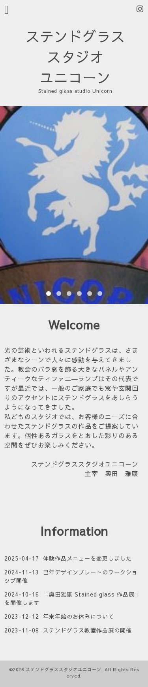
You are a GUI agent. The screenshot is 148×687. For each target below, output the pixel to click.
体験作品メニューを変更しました (87, 558)
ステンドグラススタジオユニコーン (63, 669)
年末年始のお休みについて (78, 616)
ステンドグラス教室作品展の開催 (87, 630)
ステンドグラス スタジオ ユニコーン (75, 56)
